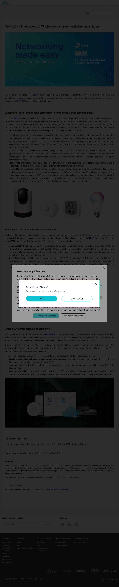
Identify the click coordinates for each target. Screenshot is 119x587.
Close (95, 284)
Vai (41, 298)
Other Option (77, 298)
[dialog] (59, 293)
